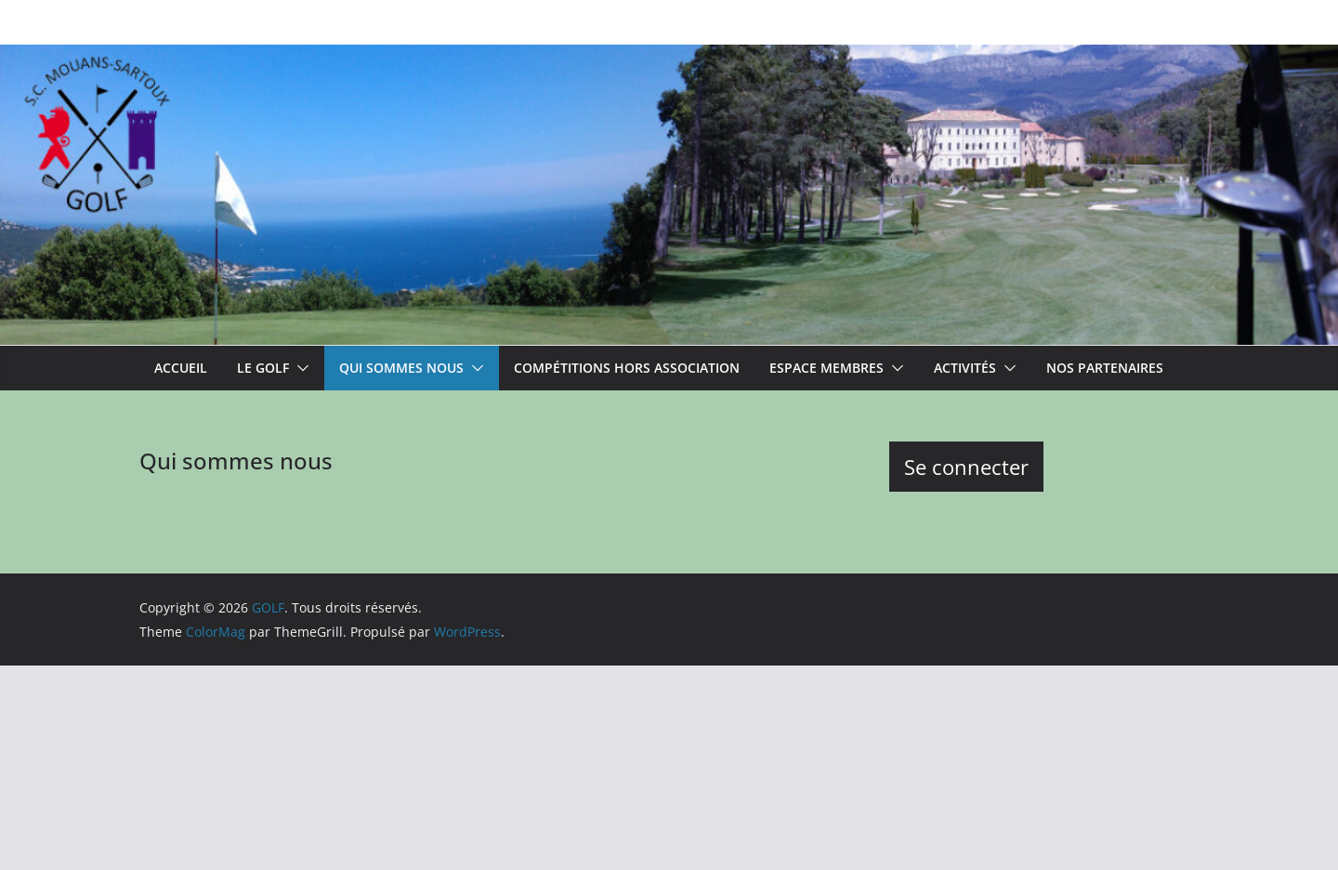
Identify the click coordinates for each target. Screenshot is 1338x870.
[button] (299, 368)
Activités (965, 367)
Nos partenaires (1104, 367)
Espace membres (826, 367)
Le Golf (263, 367)
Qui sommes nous (401, 367)
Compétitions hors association (627, 367)
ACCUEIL (180, 367)
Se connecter (966, 467)
